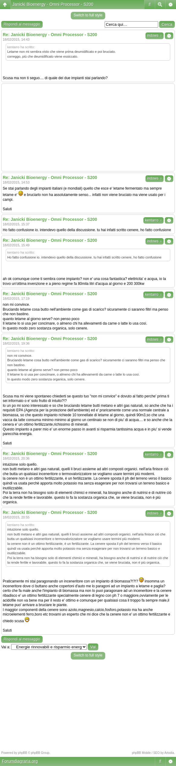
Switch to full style (87, 15)
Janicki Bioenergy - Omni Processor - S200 (52, 4)
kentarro (153, 220)
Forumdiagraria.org (20, 761)
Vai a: (5, 647)
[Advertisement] (88, 127)
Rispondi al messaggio (22, 24)
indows (154, 35)
